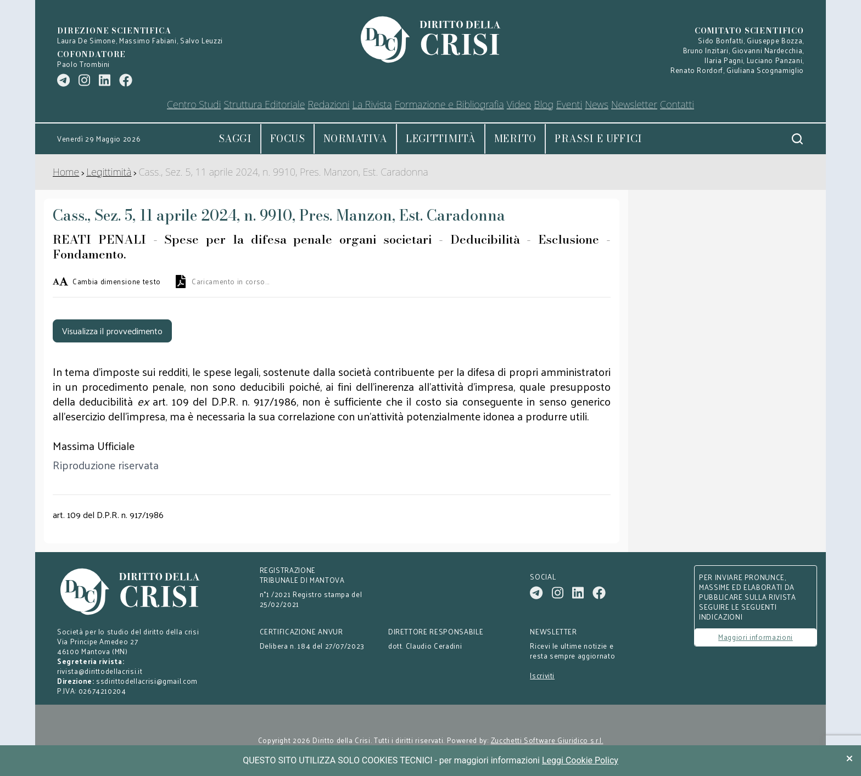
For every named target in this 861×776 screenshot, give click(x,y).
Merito (515, 138)
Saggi (235, 138)
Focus (287, 138)
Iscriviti (542, 676)
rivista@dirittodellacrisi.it (99, 671)
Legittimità (441, 138)
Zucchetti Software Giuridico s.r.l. (547, 740)
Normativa (355, 138)
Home (66, 171)
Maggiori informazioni (755, 637)
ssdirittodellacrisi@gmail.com (147, 680)
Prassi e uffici (598, 138)
